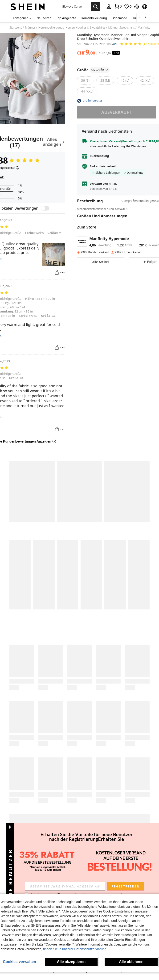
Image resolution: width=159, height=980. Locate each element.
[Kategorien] (22, 17)
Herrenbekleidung (50, 27)
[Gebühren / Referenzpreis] (97, 53)
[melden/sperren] (62, 272)
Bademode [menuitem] (119, 18)
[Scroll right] (145, 17)
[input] (65, 886)
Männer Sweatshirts (121, 27)
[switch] (45, 208)
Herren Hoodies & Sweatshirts (85, 27)
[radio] (85, 80)
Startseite (15, 27)
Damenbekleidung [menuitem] (94, 18)
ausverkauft (116, 112)
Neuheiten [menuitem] (44, 18)
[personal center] (109, 6)
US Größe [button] (99, 70)
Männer (30, 27)
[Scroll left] (139, 17)
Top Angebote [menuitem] (66, 18)
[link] (118, 6)
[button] (75, 6)
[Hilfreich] (57, 272)
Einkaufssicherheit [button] (103, 166)
